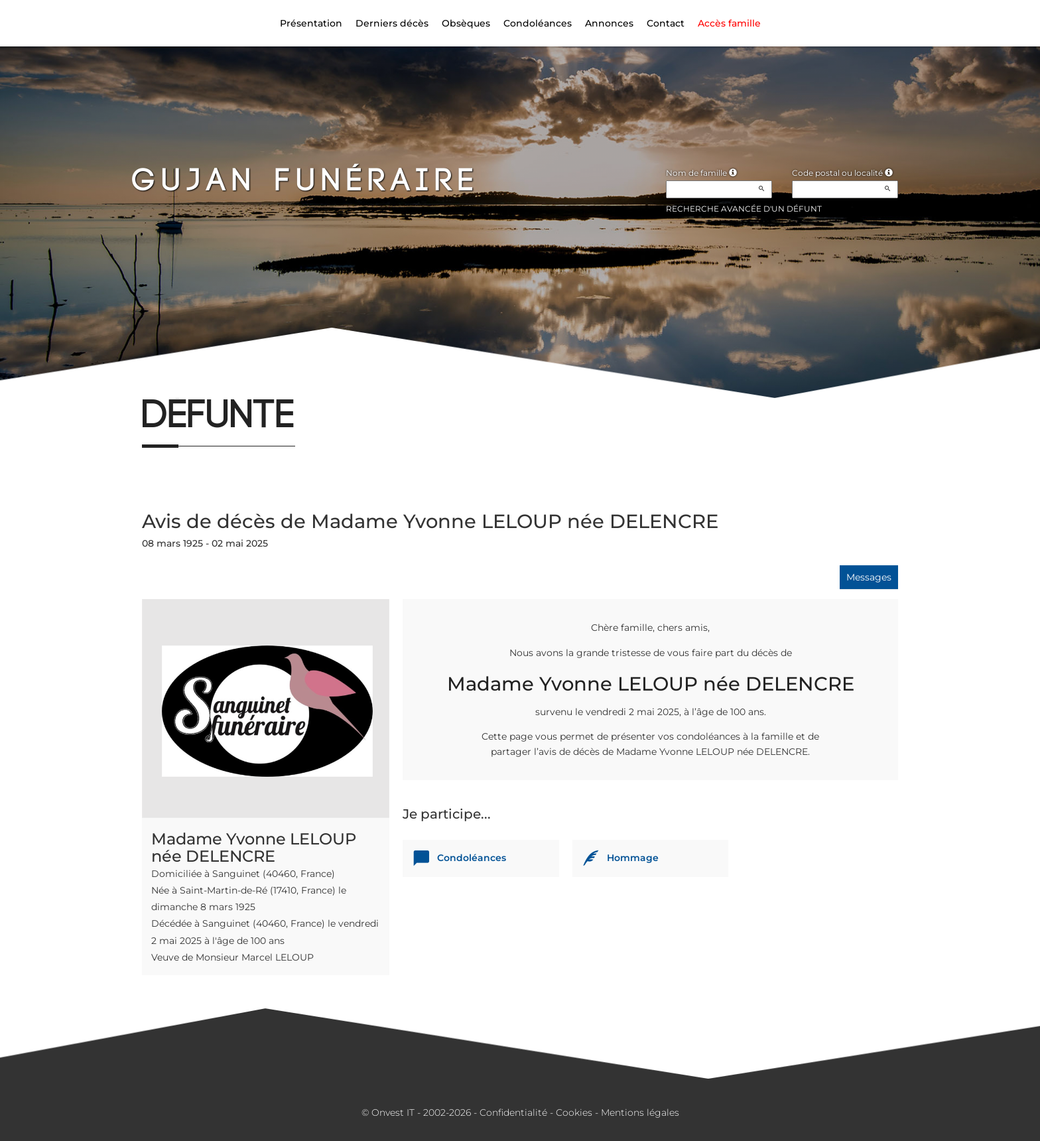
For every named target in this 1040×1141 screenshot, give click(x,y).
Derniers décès (392, 23)
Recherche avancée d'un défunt (744, 209)
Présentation (311, 23)
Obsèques (466, 23)
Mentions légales (640, 1112)
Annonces (609, 23)
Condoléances (537, 23)
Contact (665, 23)
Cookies (574, 1112)
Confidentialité (513, 1112)
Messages (868, 577)
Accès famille (729, 23)
